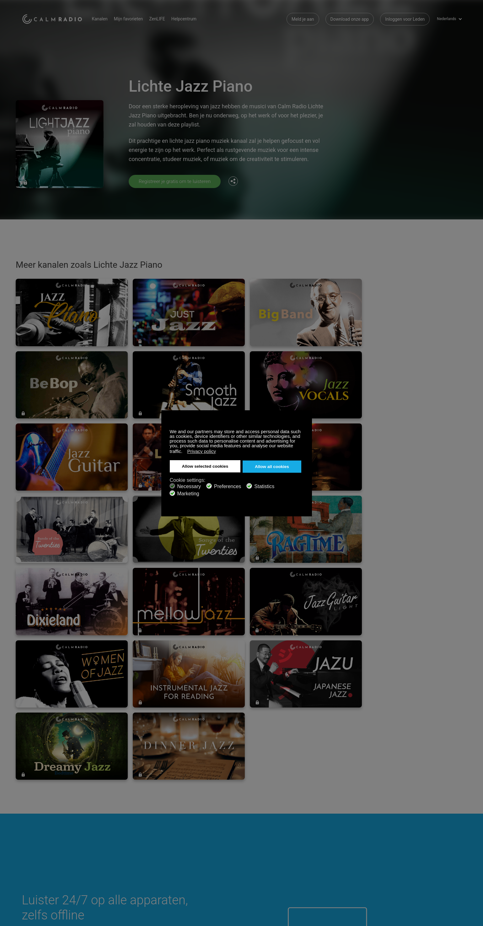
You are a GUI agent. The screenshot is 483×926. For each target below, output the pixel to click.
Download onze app (349, 18)
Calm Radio (54, 18)
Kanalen (103, 18)
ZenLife (102, 841)
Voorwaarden (35, 861)
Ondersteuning (36, 831)
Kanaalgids (179, 851)
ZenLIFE (161, 18)
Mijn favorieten (132, 18)
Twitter (436, 830)
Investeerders (181, 861)
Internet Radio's (37, 851)
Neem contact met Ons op (193, 831)
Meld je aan (303, 18)
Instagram (457, 830)
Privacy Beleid (108, 861)
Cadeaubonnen (36, 841)
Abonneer (104, 831)
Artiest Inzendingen (114, 851)
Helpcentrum (187, 18)
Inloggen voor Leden (405, 18)
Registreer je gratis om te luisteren (176, 181)
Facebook (416, 830)
